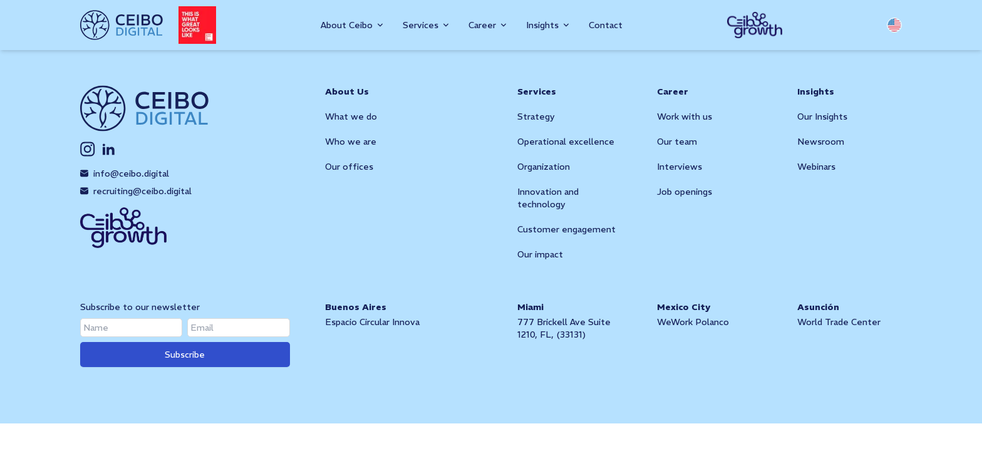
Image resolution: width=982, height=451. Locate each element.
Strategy (536, 116)
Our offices (349, 166)
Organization (543, 166)
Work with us (684, 116)
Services (536, 91)
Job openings (684, 191)
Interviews (679, 166)
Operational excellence (565, 141)
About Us (347, 91)
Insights (815, 91)
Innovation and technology (548, 198)
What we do (351, 116)
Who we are (350, 141)
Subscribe (185, 354)
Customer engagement (566, 229)
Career (672, 91)
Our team (677, 141)
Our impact (540, 254)
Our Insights (822, 116)
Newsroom (820, 141)
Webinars (816, 166)
